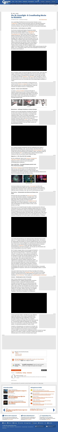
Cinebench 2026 (18, 354)
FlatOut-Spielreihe (31, 31)
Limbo (26, 119)
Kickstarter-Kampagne (17, 167)
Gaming (17, 13)
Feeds (5, 423)
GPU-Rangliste (39, 3)
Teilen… (44, 370)
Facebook (21, 423)
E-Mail (25, 375)
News (14, 13)
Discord (10, 423)
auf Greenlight (32, 186)
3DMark (16, 353)
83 (11, 398)
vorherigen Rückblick (20, 90)
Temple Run (21, 245)
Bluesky (15, 423)
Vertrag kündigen (24, 426)
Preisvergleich (31, 1)
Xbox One (32, 76)
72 (11, 393)
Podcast (13, 3)
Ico (30, 119)
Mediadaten (12, 426)
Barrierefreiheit (30, 426)
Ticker (13, 1)
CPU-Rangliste (46, 3)
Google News (28, 423)
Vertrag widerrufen (18, 426)
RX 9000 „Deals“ (25, 3)
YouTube (50, 423)
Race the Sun (30, 195)
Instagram (35, 423)
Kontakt (8, 426)
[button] (53, 2)
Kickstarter (29, 372)
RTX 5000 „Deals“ (19, 3)
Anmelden (43, 1)
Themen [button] (20, 1)
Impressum (4, 426)
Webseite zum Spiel (29, 272)
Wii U (21, 152)
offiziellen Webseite (37, 150)
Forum (36, 1)
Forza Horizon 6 (18, 355)
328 (12, 404)
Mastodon (41, 423)
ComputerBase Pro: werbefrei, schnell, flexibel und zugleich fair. (27, 383)
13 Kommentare (16, 370)
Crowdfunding (14, 23)
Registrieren (48, 1)
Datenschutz (4, 428)
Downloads (25, 1)
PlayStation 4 (25, 76)
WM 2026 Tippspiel (53, 3)
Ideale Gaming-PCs (33, 3)
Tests (16, 1)
